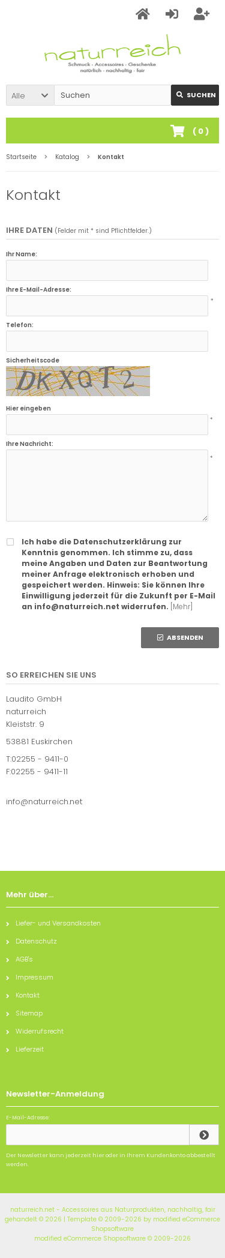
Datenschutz (31, 941)
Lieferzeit (25, 1049)
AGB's (19, 959)
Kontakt (23, 995)
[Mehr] (181, 606)
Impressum (29, 977)
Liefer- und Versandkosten (53, 923)
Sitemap (24, 1013)
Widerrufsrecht (35, 1031)
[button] (30, 95)
